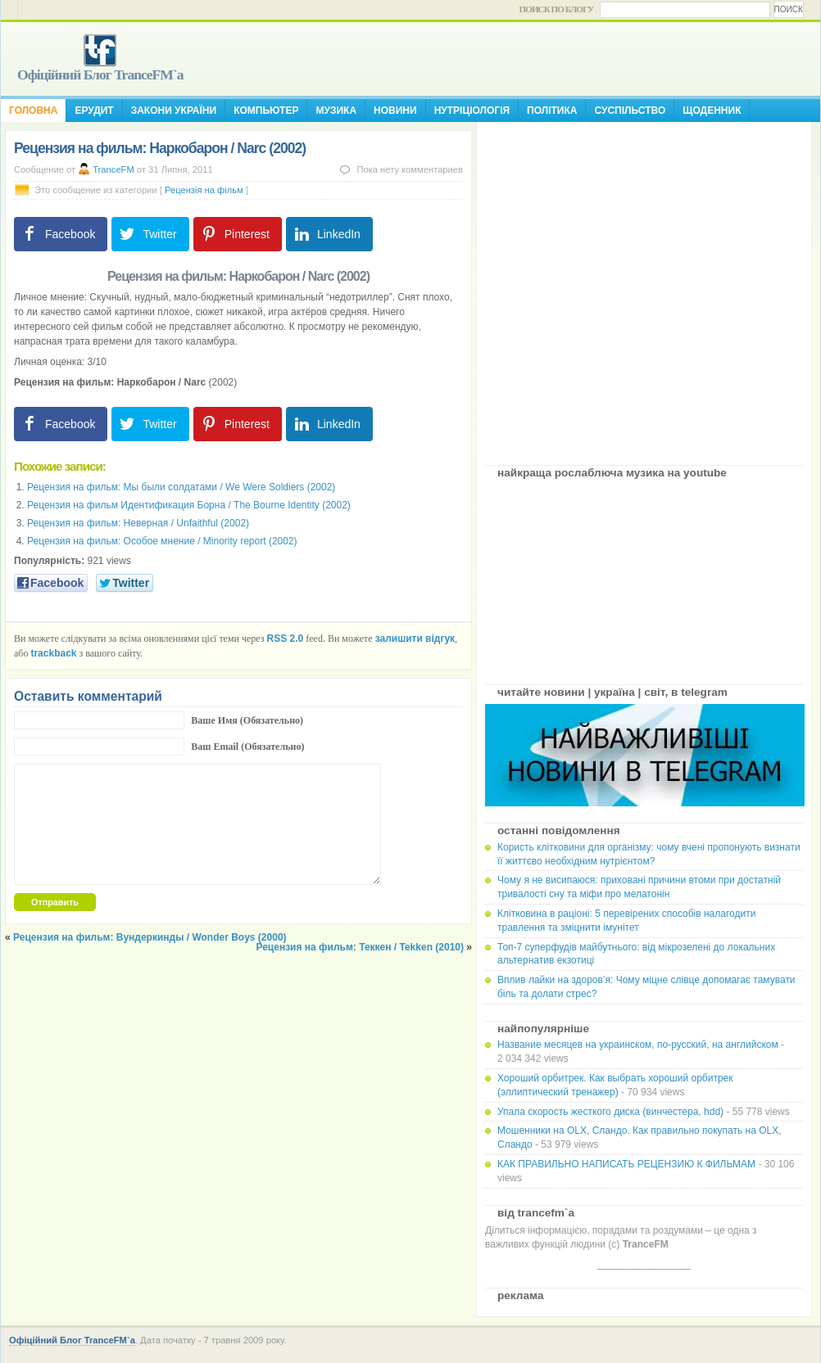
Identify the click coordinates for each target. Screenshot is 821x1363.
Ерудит (94, 110)
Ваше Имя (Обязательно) (247, 720)
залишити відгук (415, 638)
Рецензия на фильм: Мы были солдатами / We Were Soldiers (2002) (181, 487)
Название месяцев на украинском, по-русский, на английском (637, 1044)
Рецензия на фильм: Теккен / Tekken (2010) (360, 947)
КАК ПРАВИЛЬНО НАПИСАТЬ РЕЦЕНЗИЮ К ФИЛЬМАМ (626, 1164)
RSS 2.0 (285, 638)
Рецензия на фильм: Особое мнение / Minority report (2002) (162, 541)
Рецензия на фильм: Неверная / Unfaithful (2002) (138, 523)
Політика (552, 110)
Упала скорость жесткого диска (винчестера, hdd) (610, 1111)
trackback (53, 653)
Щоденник (712, 110)
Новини (395, 110)
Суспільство (629, 110)
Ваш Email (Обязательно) (247, 746)
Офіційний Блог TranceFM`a (100, 74)
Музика (335, 110)
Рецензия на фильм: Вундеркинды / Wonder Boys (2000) (150, 937)
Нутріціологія (472, 110)
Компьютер (266, 110)
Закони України (173, 110)
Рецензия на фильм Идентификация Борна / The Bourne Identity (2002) (189, 505)
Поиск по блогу (556, 9)
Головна (33, 110)
